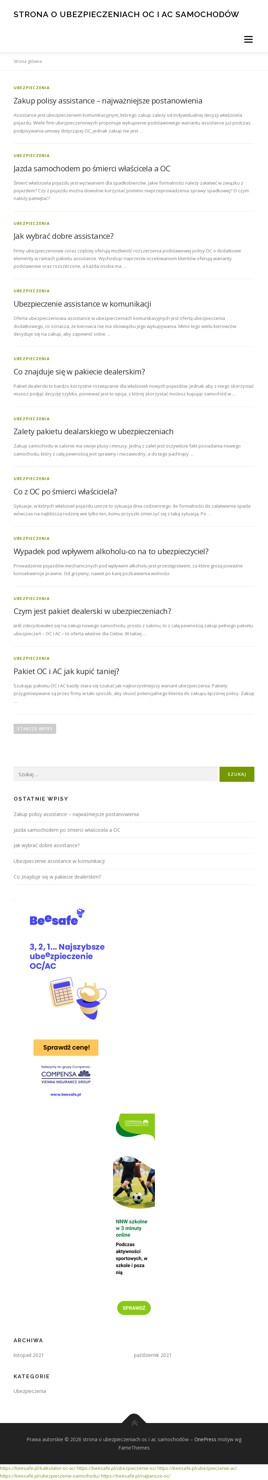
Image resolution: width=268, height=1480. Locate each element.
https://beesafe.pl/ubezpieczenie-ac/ (197, 1468)
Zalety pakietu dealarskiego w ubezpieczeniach (93, 431)
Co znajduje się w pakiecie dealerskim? (79, 371)
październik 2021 (153, 1355)
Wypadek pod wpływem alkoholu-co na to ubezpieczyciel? (111, 551)
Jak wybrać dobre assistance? (63, 235)
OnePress (205, 1439)
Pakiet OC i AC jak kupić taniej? (66, 671)
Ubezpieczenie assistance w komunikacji (82, 303)
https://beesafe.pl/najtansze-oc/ (135, 1476)
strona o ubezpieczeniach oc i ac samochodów (126, 14)
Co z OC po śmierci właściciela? (65, 491)
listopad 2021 (29, 1355)
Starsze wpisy (35, 729)
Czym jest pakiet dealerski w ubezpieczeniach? (92, 611)
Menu (248, 39)
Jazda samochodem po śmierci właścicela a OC (92, 168)
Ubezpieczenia (32, 87)
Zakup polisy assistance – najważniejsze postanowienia (108, 100)
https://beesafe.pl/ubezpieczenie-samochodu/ (50, 1476)
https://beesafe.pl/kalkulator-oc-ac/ (38, 1468)
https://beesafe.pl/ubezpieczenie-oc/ (116, 1468)
